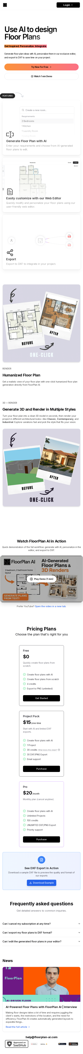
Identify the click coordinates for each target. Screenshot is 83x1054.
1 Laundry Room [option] (30, 131)
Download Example (41, 883)
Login (68, 5)
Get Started (41, 698)
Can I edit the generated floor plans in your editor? (41, 941)
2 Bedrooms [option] (28, 121)
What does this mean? (49, 750)
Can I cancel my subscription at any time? (41, 923)
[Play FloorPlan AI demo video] (41, 579)
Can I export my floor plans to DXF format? (41, 932)
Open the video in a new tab (50, 606)
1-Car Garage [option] (28, 146)
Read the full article (18, 1027)
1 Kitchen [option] (26, 126)
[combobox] (48, 110)
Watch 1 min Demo (41, 76)
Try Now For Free (41, 67)
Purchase (41, 769)
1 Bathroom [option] (27, 141)
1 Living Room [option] (29, 136)
